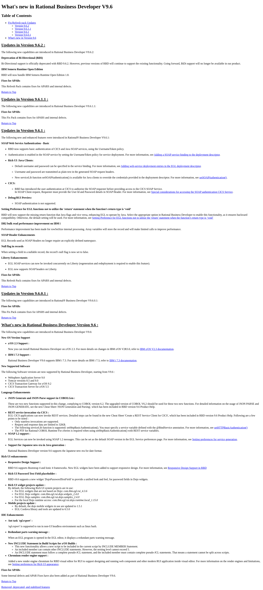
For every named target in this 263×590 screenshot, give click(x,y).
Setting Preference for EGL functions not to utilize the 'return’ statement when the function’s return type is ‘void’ (152, 217)
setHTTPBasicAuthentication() (231, 427)
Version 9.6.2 (22, 25)
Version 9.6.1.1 (23, 28)
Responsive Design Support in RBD (187, 467)
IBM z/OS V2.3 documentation (157, 349)
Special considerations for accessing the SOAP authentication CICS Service (192, 192)
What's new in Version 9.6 (22, 37)
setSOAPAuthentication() (213, 177)
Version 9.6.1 (22, 31)
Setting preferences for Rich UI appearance (35, 564)
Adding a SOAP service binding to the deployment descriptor (187, 154)
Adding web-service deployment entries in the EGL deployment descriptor (161, 166)
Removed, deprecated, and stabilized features (25, 587)
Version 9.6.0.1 (23, 34)
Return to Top (8, 92)
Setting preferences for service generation (214, 439)
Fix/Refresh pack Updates (22, 22)
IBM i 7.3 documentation (123, 360)
